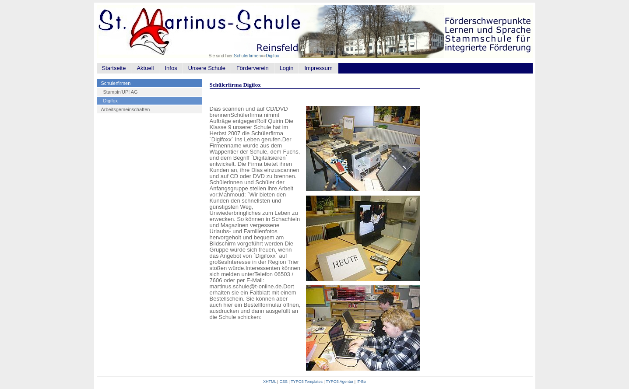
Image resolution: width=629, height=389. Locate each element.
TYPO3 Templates (307, 381)
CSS (283, 381)
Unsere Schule (206, 68)
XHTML (269, 381)
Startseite (114, 68)
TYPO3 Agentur (339, 381)
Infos (171, 68)
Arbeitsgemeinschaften (125, 109)
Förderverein (252, 68)
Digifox (272, 55)
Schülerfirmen (247, 55)
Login (287, 68)
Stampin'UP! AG (120, 92)
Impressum (318, 68)
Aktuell (145, 68)
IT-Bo (361, 381)
